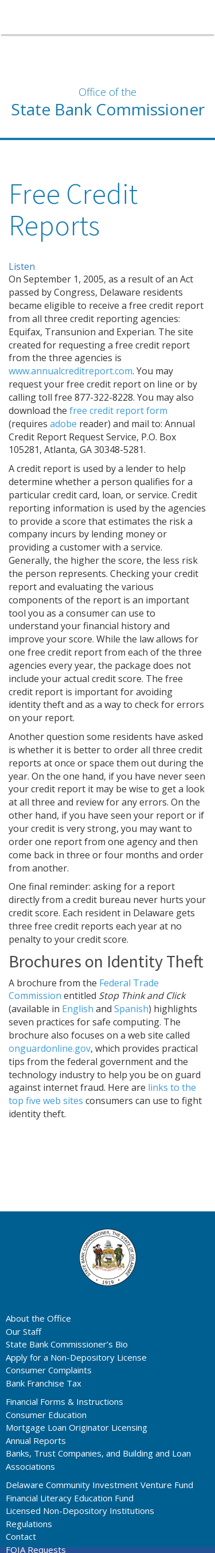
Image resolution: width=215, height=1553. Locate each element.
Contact (21, 1536)
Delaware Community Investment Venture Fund (99, 1484)
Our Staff (23, 1331)
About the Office (38, 1318)
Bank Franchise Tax (43, 1383)
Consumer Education (46, 1414)
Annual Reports (36, 1440)
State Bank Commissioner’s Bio (67, 1344)
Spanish (131, 1008)
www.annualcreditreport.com (70, 371)
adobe (63, 423)
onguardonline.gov (50, 1048)
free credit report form (118, 410)
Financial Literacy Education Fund (70, 1498)
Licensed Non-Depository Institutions (80, 1510)
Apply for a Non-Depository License (76, 1357)
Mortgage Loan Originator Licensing (76, 1427)
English (77, 1008)
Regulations (29, 1523)
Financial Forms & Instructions (64, 1401)
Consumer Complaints (49, 1370)
